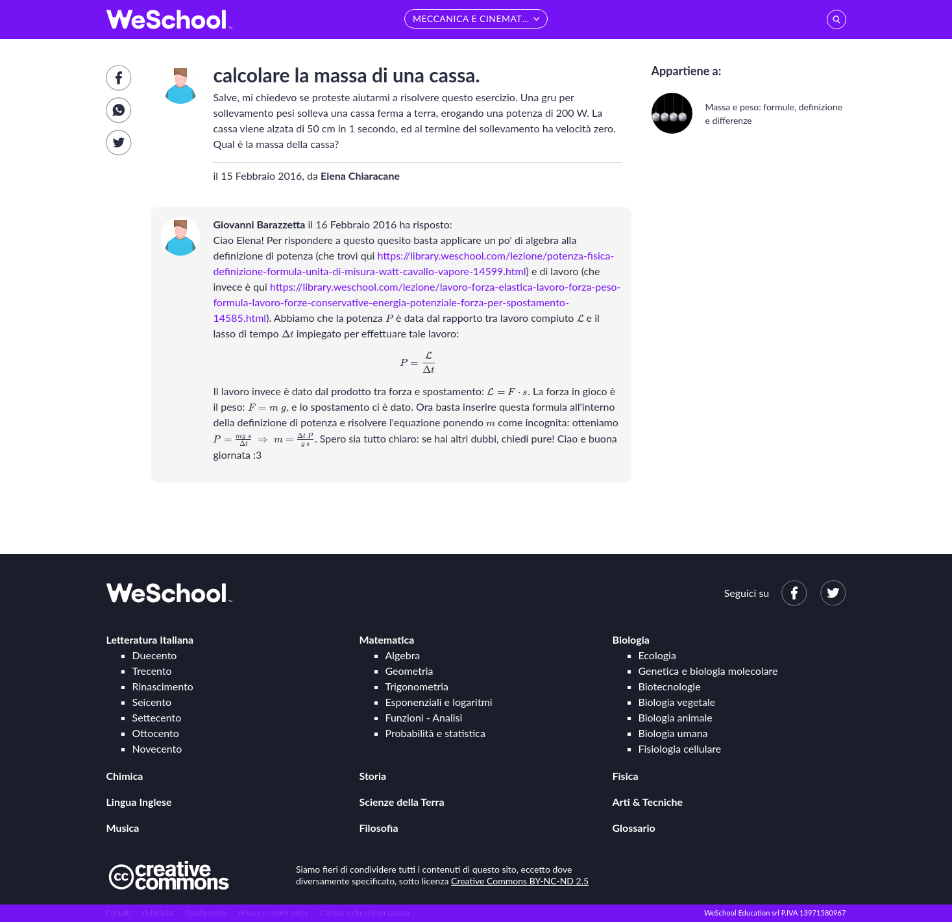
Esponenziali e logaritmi (439, 702)
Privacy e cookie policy (273, 912)
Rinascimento (162, 686)
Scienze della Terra (402, 801)
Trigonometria (417, 686)
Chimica (124, 776)
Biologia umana (673, 733)
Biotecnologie (670, 686)
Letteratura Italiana (150, 639)
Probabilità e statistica (435, 733)
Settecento (157, 717)
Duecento (154, 655)
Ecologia (657, 655)
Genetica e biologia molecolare (708, 670)
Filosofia (379, 827)
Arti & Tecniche (648, 801)
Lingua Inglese (139, 801)
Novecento (157, 748)
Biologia (631, 639)
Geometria (409, 670)
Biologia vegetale (677, 702)
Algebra (403, 655)
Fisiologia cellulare (680, 748)
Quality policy (205, 912)
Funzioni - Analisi (424, 717)
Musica (123, 827)
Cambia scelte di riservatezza (365, 912)
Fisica (626, 776)
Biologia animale (676, 717)
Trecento (152, 670)
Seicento (151, 702)
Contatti (118, 912)
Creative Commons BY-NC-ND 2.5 (520, 880)
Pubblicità (158, 912)
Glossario (634, 827)
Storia (373, 776)
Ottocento (155, 733)
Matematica (387, 639)
